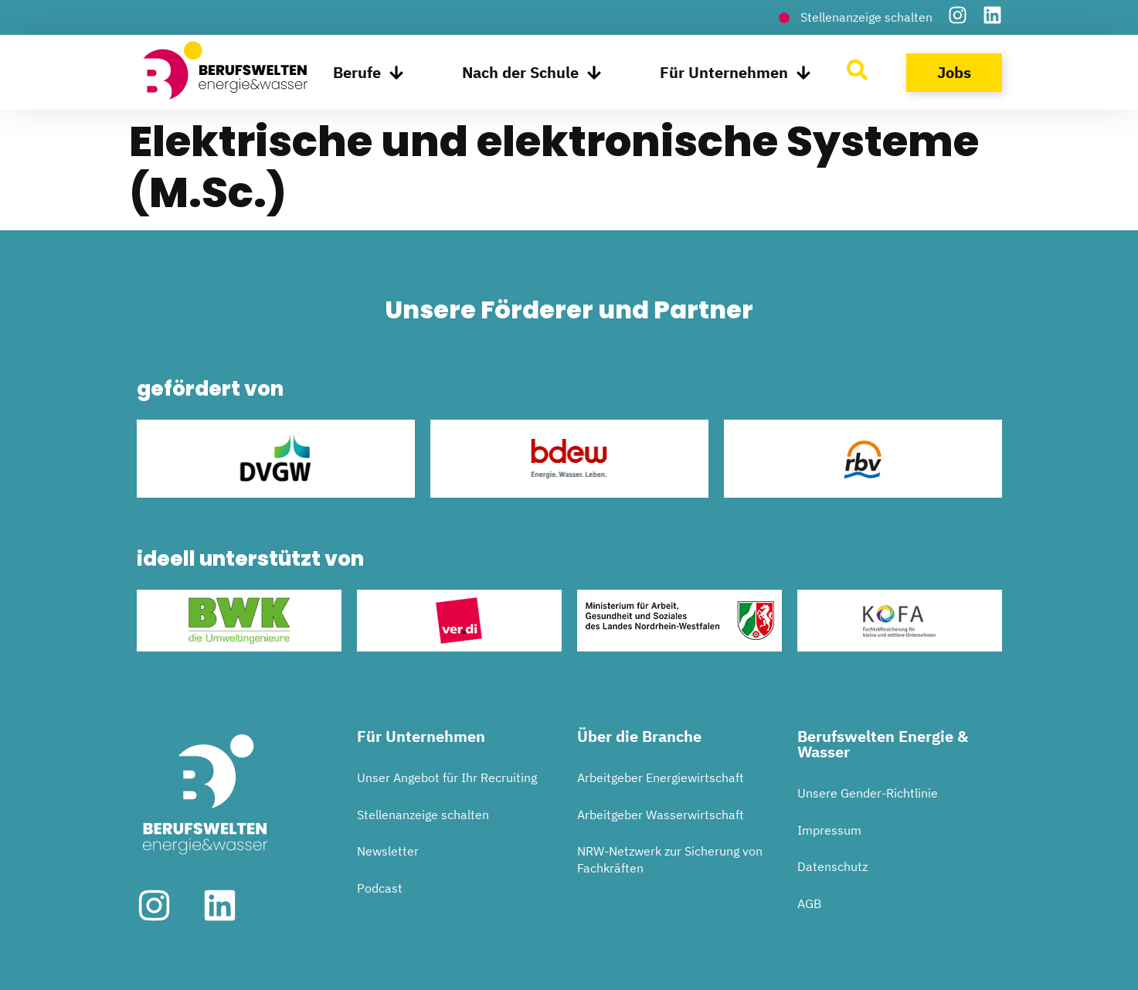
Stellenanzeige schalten (423, 814)
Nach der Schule (532, 72)
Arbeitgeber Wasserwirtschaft (660, 814)
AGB (809, 903)
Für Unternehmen (735, 72)
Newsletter (388, 851)
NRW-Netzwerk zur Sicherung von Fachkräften (670, 859)
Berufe (368, 72)
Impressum (829, 830)
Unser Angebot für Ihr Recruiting (447, 777)
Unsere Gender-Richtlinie (867, 793)
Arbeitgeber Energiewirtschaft (660, 777)
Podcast (380, 888)
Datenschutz (832, 866)
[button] (34, 956)
